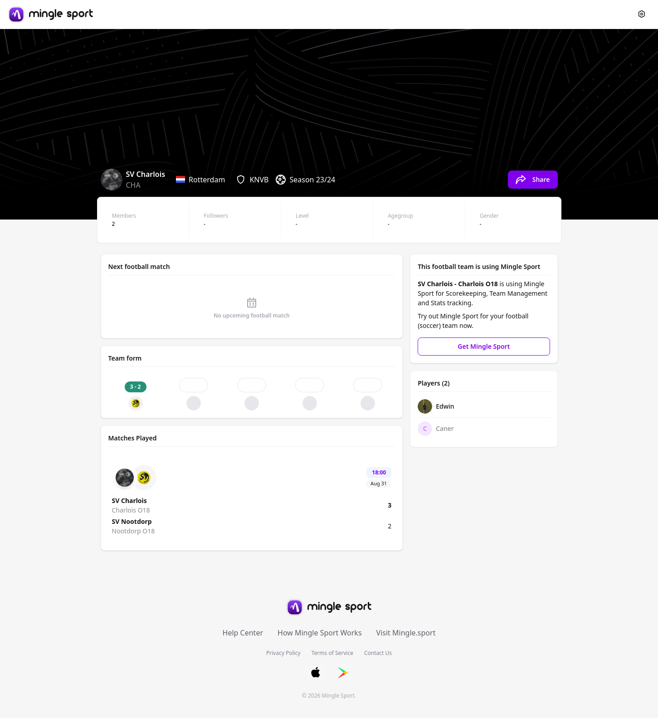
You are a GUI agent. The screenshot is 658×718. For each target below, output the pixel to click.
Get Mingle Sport (484, 346)
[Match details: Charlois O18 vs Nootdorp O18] (251, 500)
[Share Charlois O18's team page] (533, 180)
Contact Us (378, 653)
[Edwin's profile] (484, 407)
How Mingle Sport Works (320, 633)
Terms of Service (332, 653)
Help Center (243, 633)
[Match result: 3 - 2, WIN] (135, 394)
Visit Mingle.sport (406, 633)
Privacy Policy (283, 653)
